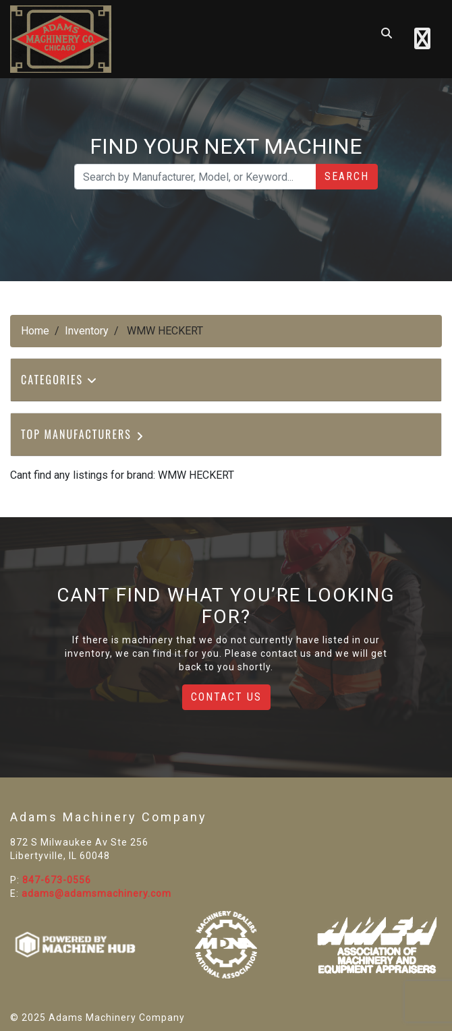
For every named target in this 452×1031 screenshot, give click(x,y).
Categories (59, 380)
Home (35, 330)
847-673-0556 (56, 880)
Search (346, 176)
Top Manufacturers (83, 434)
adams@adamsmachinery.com (96, 893)
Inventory (87, 330)
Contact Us (226, 696)
